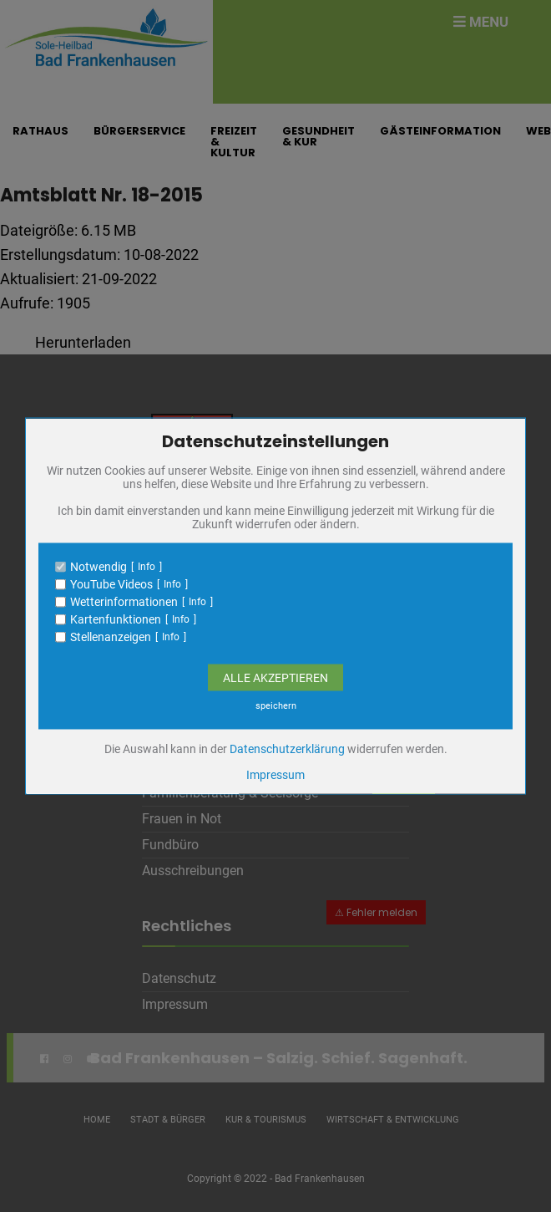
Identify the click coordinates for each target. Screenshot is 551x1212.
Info (146, 567)
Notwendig (98, 566)
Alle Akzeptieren (275, 678)
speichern (275, 705)
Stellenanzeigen (110, 637)
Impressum (275, 775)
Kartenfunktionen (115, 619)
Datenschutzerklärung (287, 749)
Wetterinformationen (124, 602)
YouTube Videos (111, 584)
